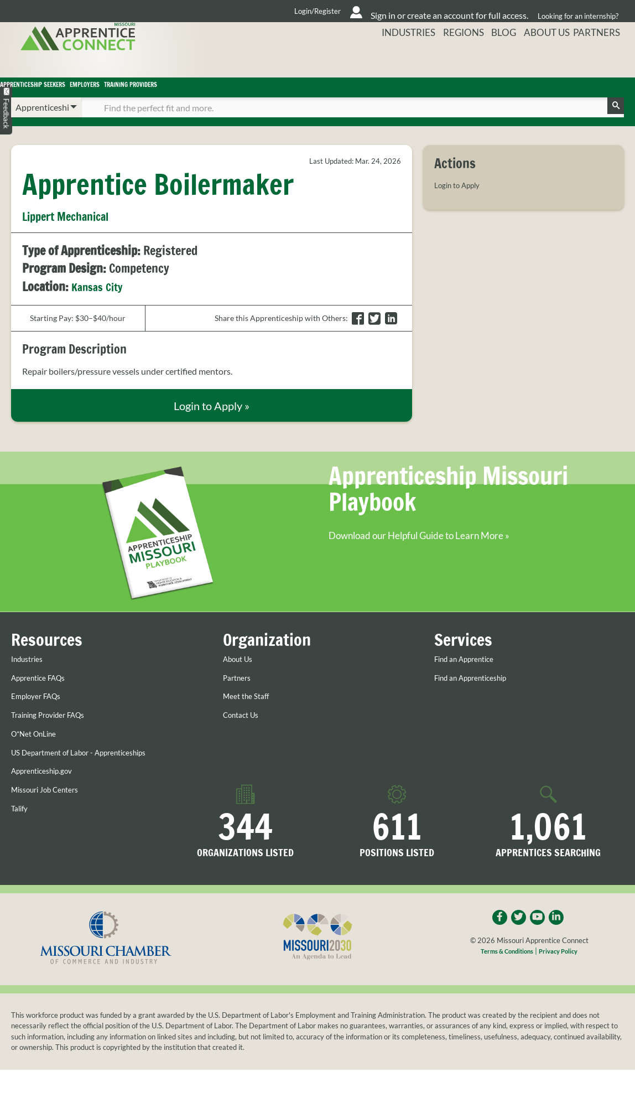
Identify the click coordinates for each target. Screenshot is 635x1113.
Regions (461, 58)
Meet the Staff (250, 717)
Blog (502, 58)
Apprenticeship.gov (48, 791)
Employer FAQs (41, 717)
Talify (21, 829)
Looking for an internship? (574, 11)
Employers (218, 95)
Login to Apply (462, 200)
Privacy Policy (563, 974)
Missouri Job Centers (51, 810)
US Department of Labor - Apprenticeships (92, 773)
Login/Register (209, 11)
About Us (547, 58)
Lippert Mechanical (74, 231)
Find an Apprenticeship (478, 698)
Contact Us (244, 736)
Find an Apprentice (470, 680)
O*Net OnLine (38, 754)
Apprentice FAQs (44, 698)
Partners (602, 58)
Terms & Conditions (503, 974)
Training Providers (336, 95)
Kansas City (100, 301)
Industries (405, 58)
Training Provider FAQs (55, 736)
